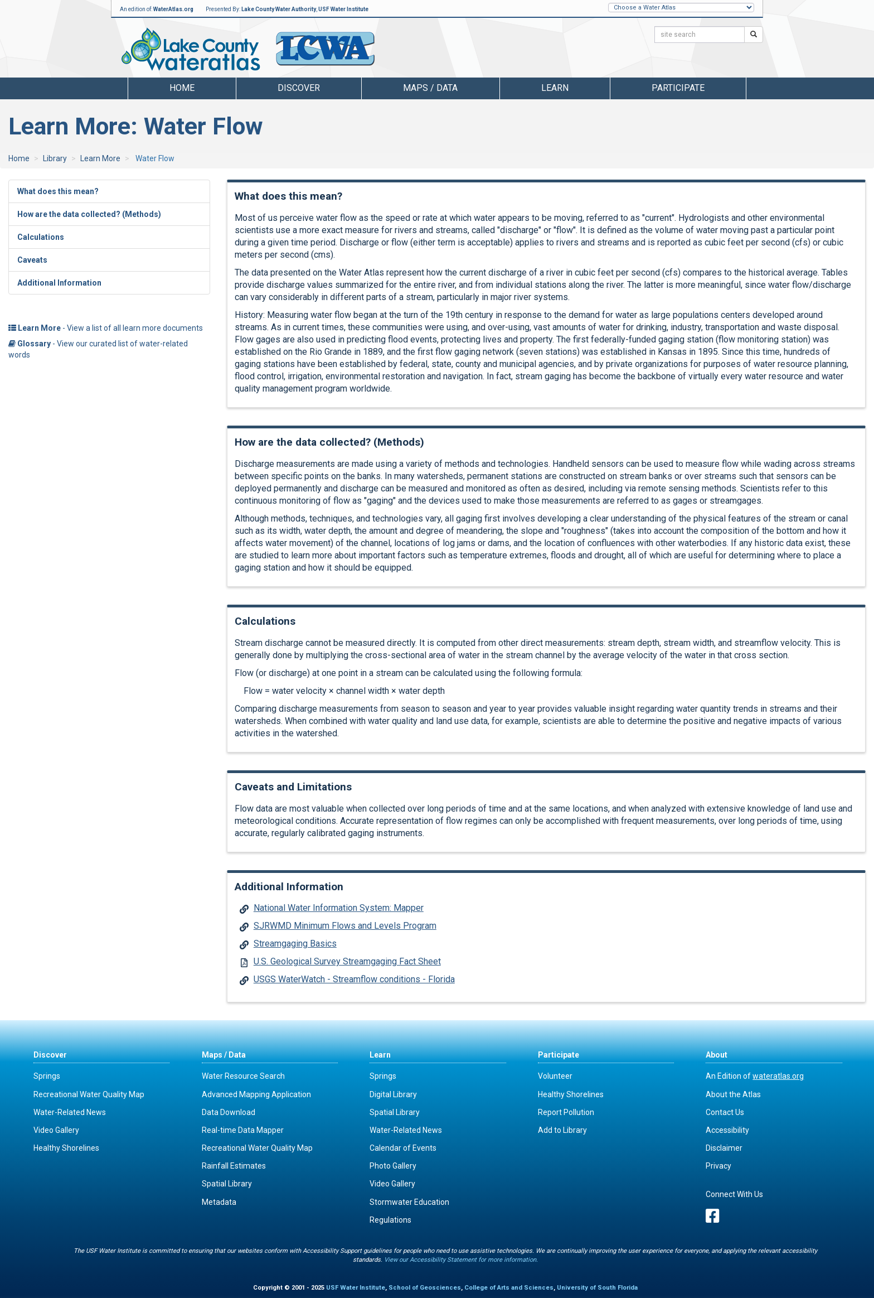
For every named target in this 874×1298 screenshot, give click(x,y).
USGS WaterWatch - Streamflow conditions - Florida (354, 979)
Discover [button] (299, 88)
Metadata (219, 1202)
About (716, 1054)
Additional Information (59, 282)
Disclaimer (724, 1147)
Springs (46, 1076)
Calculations (40, 237)
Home (182, 88)
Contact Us (725, 1112)
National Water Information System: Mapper (339, 908)
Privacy (718, 1165)
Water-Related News (69, 1112)
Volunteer (555, 1076)
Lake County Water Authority (278, 9)
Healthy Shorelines (66, 1147)
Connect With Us (734, 1194)
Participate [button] (678, 88)
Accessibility (727, 1130)
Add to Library (562, 1130)
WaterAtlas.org (173, 9)
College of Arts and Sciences (508, 1287)
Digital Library (393, 1094)
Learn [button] (555, 88)
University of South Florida (597, 1287)
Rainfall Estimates (234, 1165)
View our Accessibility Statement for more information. (461, 1259)
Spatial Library (227, 1183)
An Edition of (755, 1076)
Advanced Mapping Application (256, 1094)
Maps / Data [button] (430, 88)
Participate (558, 1054)
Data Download (228, 1112)
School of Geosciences (425, 1287)
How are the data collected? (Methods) (89, 214)
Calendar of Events (403, 1147)
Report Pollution (566, 1112)
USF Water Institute (343, 9)
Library (55, 158)
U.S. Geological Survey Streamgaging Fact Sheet (347, 961)
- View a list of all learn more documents (105, 328)
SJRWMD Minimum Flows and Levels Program (345, 925)
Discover (50, 1054)
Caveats (32, 259)
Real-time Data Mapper (243, 1130)
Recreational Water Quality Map (88, 1094)
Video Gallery (56, 1130)
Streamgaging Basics (295, 943)
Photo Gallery (393, 1165)
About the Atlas (733, 1094)
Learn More (100, 158)
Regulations (390, 1219)
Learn (380, 1054)
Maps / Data (224, 1054)
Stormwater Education (409, 1202)
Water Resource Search (243, 1076)
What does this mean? (58, 191)
